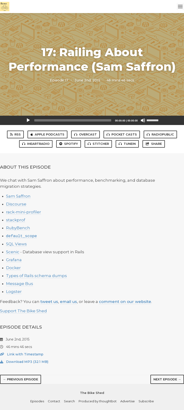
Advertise (127, 401)
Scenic (12, 252)
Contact (54, 401)
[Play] (28, 120)
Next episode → (167, 379)
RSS (15, 134)
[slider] (72, 120)
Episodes (37, 401)
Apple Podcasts (47, 134)
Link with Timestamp (21, 354)
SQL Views (16, 244)
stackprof (15, 220)
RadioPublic (160, 134)
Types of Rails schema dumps (36, 275)
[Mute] (143, 120)
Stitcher (98, 144)
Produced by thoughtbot (98, 401)
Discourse (16, 204)
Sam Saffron (18, 196)
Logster (14, 291)
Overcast (85, 134)
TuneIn (127, 144)
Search (69, 401)
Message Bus (19, 283)
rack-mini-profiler (23, 212)
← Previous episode (20, 379)
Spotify (68, 144)
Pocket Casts (122, 134)
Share (154, 144)
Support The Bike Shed (23, 311)
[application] (92, 120)
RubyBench (18, 228)
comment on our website (125, 301)
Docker (13, 267)
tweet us (49, 301)
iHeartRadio (35, 144)
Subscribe (146, 401)
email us (68, 301)
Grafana (14, 259)
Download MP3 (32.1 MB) (24, 362)
